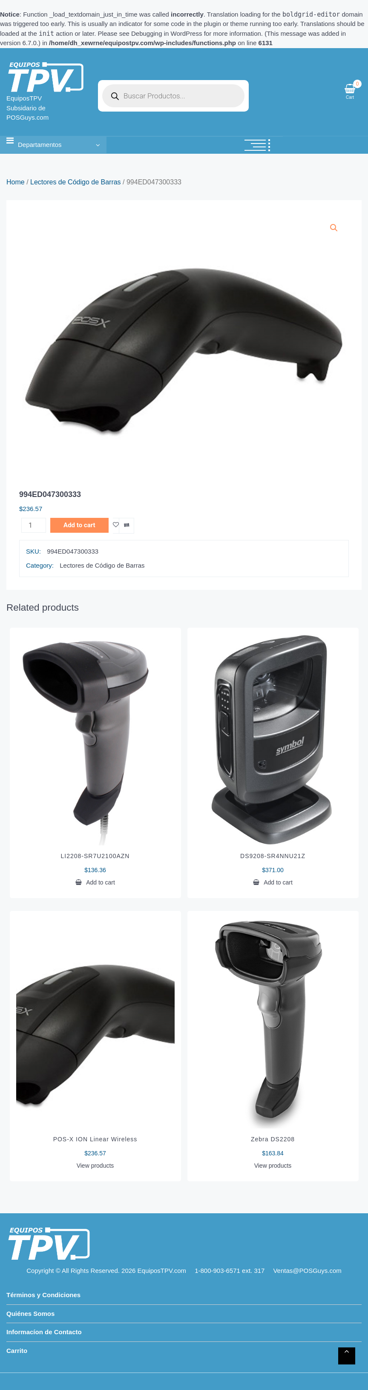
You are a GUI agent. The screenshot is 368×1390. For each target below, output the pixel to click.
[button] (333, 227)
